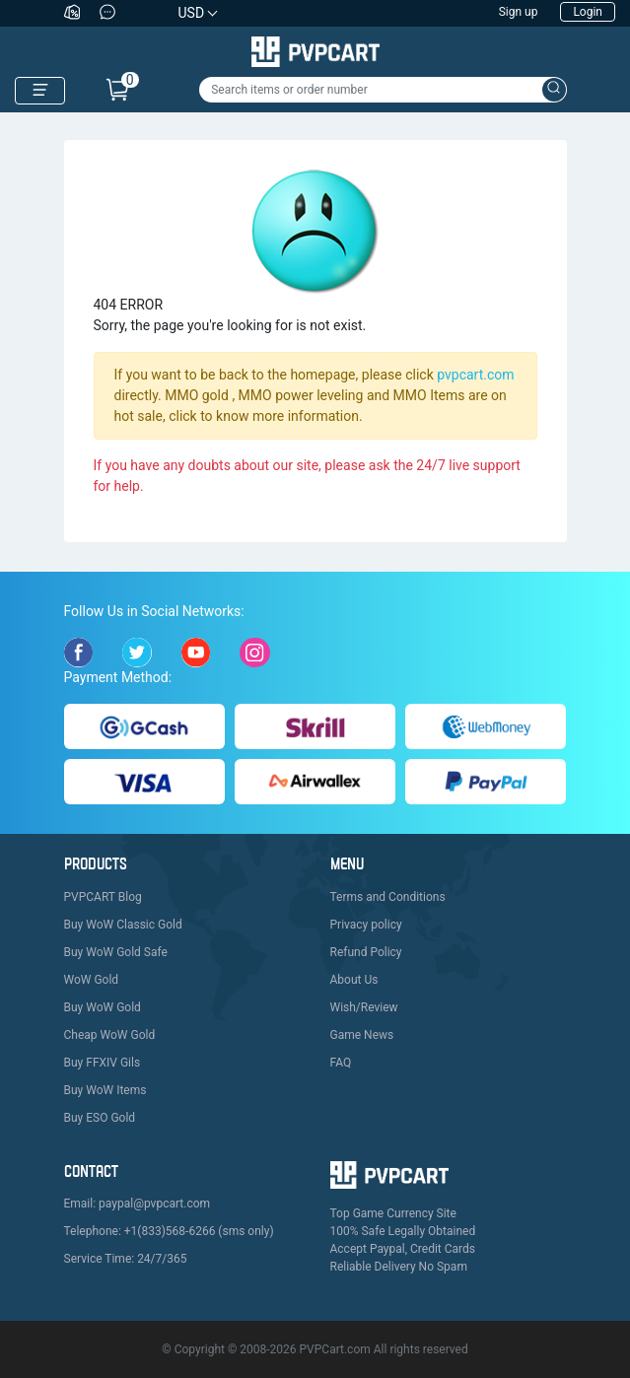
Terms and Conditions (388, 897)
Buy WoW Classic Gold (123, 924)
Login (587, 12)
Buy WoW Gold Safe (116, 952)
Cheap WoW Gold (110, 1035)
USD (191, 13)
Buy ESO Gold (100, 1118)
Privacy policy (366, 924)
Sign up (518, 12)
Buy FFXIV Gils (102, 1062)
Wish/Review (364, 1007)
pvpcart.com (475, 374)
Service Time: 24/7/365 (125, 1259)
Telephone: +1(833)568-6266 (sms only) (169, 1231)
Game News (362, 1035)
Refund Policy (366, 952)
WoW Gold (91, 980)
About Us (354, 980)
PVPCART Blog (103, 897)
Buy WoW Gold (102, 1007)
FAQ (341, 1062)
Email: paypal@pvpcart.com (137, 1203)
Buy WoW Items (105, 1090)
